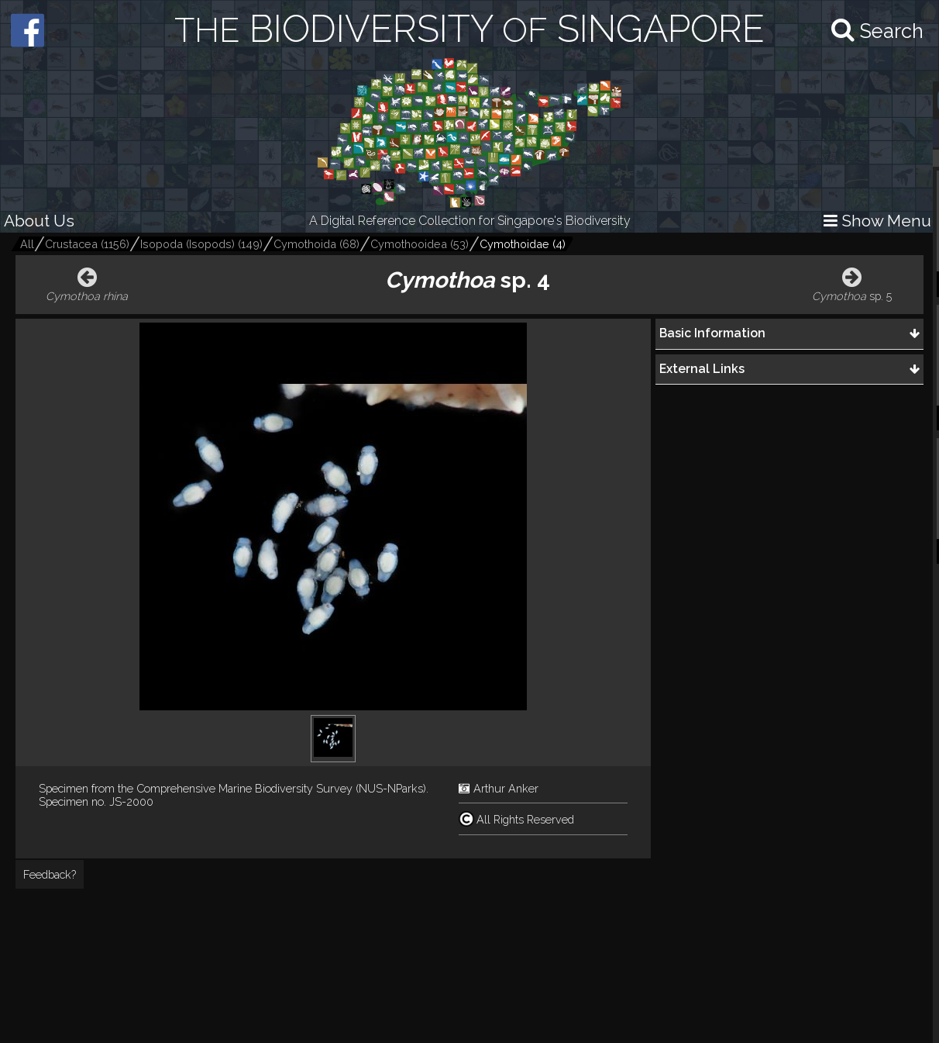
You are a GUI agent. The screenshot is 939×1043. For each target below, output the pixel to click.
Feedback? (49, 874)
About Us (39, 220)
